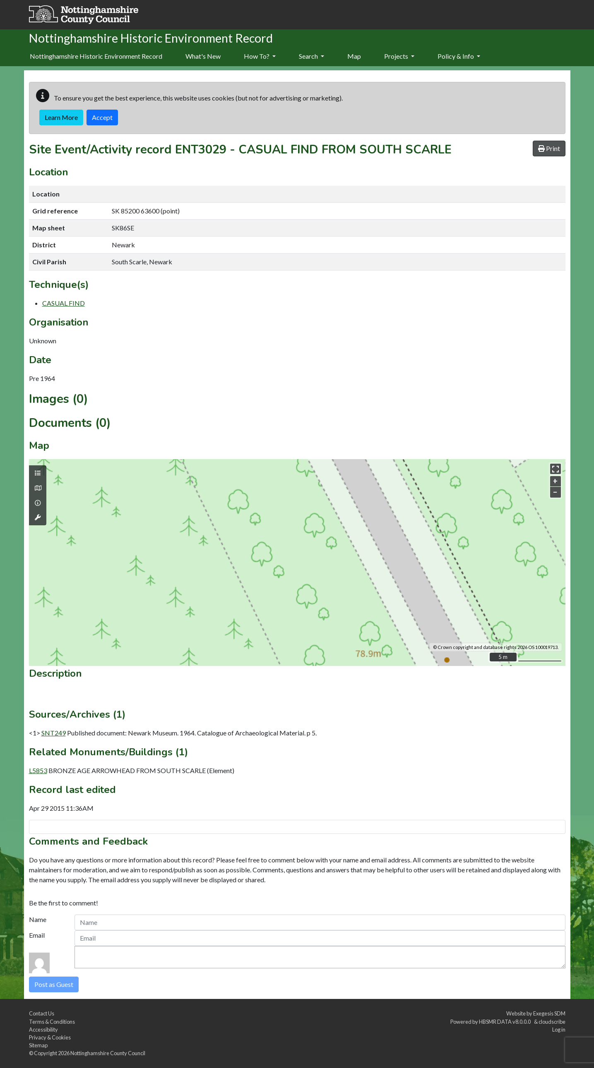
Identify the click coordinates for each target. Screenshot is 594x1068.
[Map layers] (37, 473)
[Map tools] (37, 517)
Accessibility (43, 1029)
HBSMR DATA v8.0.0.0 (505, 1021)
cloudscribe (552, 1021)
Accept (102, 117)
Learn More (61, 117)
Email (37, 935)
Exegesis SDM (549, 1013)
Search (311, 56)
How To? (260, 56)
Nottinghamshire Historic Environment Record (96, 56)
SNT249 (53, 733)
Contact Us (41, 1013)
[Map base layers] (37, 488)
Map (354, 56)
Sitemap (38, 1045)
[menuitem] (203, 56)
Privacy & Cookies (50, 1037)
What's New (203, 56)
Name (37, 919)
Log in (558, 1029)
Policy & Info (459, 56)
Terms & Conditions (52, 1021)
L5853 (38, 770)
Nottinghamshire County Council (107, 1053)
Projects (399, 56)
